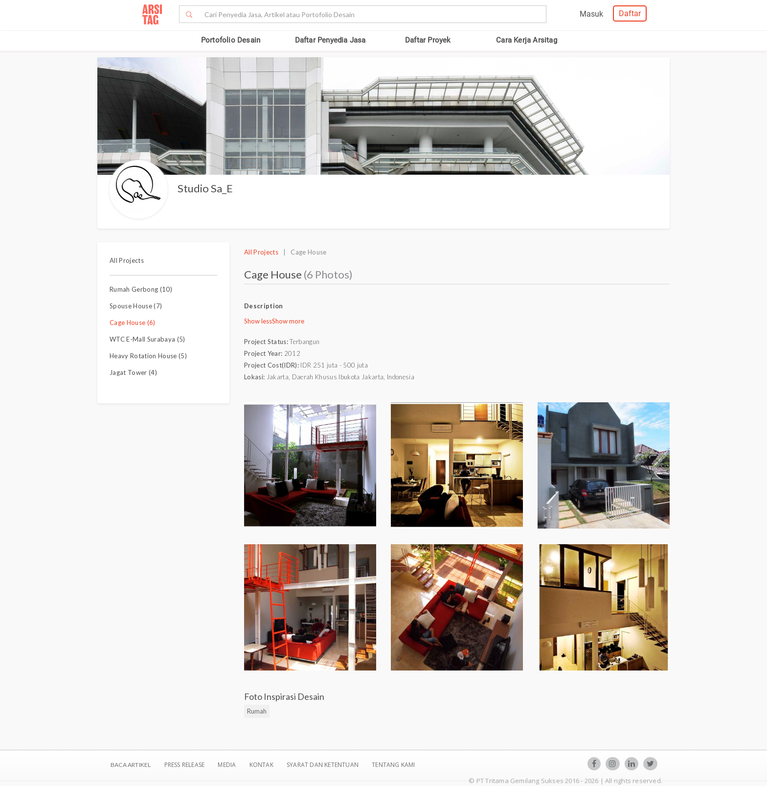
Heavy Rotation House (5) (148, 356)
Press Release (184, 765)
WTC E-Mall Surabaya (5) (147, 339)
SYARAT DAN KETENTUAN (323, 765)
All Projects (127, 260)
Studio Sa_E (205, 188)
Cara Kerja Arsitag (526, 40)
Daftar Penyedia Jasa (330, 40)
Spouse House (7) (136, 306)
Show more (288, 321)
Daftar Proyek (428, 40)
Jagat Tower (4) (133, 372)
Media (227, 765)
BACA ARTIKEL (131, 764)
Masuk (591, 14)
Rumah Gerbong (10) (141, 289)
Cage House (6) (133, 322)
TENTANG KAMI (393, 765)
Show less (258, 321)
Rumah (257, 711)
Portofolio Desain (230, 40)
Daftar (630, 13)
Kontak (262, 765)
